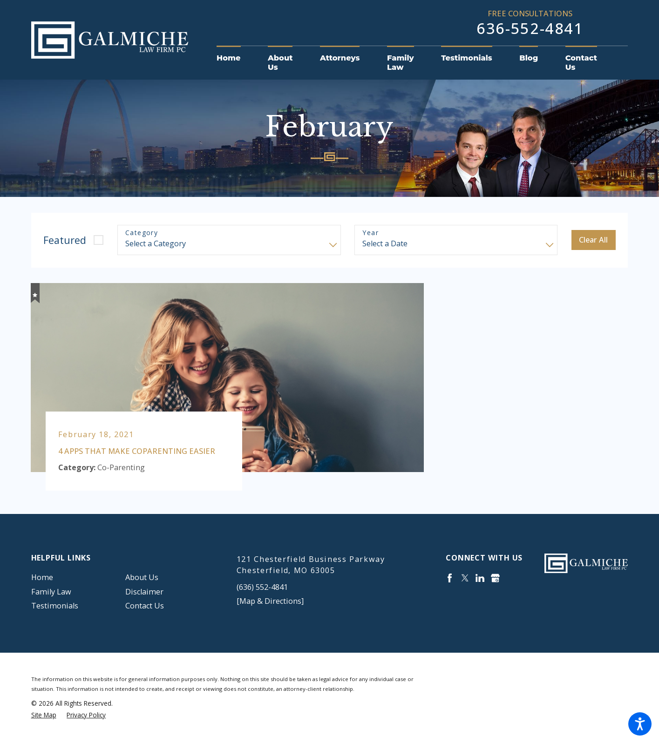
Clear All (593, 240)
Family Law (51, 592)
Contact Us (144, 606)
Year (370, 233)
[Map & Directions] (270, 601)
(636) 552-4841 (262, 587)
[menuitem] (235, 58)
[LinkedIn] (480, 578)
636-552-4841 (530, 28)
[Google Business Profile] (495, 578)
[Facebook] (449, 578)
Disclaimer (144, 592)
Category (141, 233)
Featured (64, 240)
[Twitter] (465, 578)
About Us (141, 577)
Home (42, 577)
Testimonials (54, 606)
